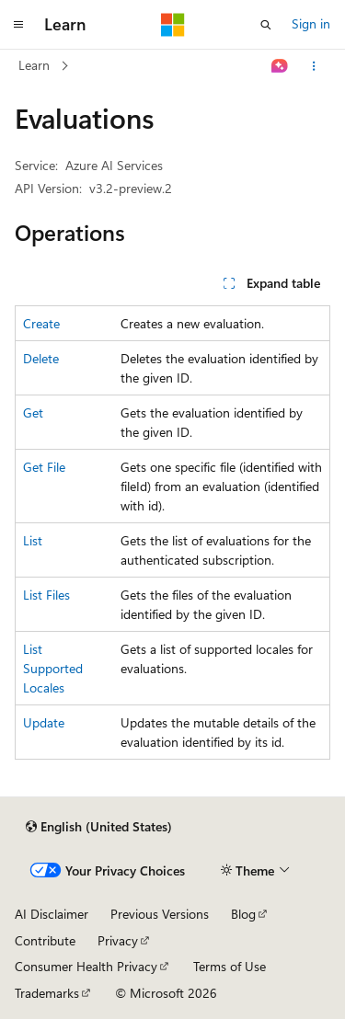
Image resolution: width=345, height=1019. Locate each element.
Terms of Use (229, 966)
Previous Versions (159, 913)
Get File (44, 466)
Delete (41, 358)
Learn (34, 65)
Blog (243, 913)
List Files (46, 594)
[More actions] (314, 66)
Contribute (45, 940)
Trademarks (47, 993)
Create (41, 323)
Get (33, 412)
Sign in (311, 23)
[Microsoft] (173, 25)
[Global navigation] (18, 24)
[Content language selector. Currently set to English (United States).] (99, 827)
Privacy (118, 940)
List (32, 540)
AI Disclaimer (51, 913)
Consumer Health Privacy (86, 966)
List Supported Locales (53, 668)
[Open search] (265, 24)
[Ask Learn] (280, 66)
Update (43, 722)
